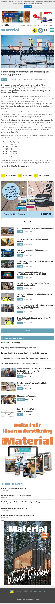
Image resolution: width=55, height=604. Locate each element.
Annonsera (22, 25)
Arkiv (35, 25)
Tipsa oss (45, 25)
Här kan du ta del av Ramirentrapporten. (15, 166)
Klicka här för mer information (33, 4)
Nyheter (4, 79)
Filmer (39, 25)
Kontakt (50, 25)
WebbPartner (36, 599)
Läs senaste (29, 25)
